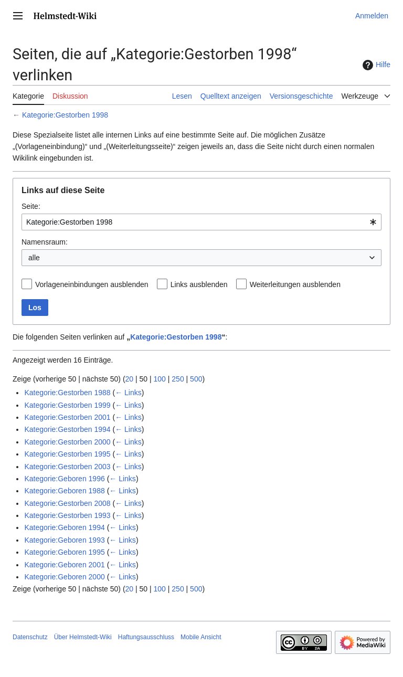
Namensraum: (45, 242)
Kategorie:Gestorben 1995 (67, 454)
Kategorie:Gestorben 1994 (67, 429)
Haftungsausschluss (146, 637)
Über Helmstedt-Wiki (83, 637)
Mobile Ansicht (201, 637)
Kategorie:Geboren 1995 (64, 552)
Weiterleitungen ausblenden (295, 284)
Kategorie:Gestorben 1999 (67, 405)
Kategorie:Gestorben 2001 (67, 417)
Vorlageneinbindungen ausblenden (92, 284)
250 (178, 379)
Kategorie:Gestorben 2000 (67, 442)
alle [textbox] (34, 257)
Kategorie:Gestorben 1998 (65, 115)
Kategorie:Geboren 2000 (64, 577)
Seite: (31, 206)
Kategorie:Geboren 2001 (64, 564)
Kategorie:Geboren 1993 (64, 540)
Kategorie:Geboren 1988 (64, 490)
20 (129, 379)
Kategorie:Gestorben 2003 (67, 466)
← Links (128, 392)
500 (196, 379)
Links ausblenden (199, 284)
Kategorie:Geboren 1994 (64, 527)
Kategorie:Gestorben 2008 (67, 503)
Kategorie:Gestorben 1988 (67, 392)
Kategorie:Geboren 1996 (64, 478)
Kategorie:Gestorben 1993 (67, 515)
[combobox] (201, 222)
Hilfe (375, 65)
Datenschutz (30, 637)
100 (160, 379)
